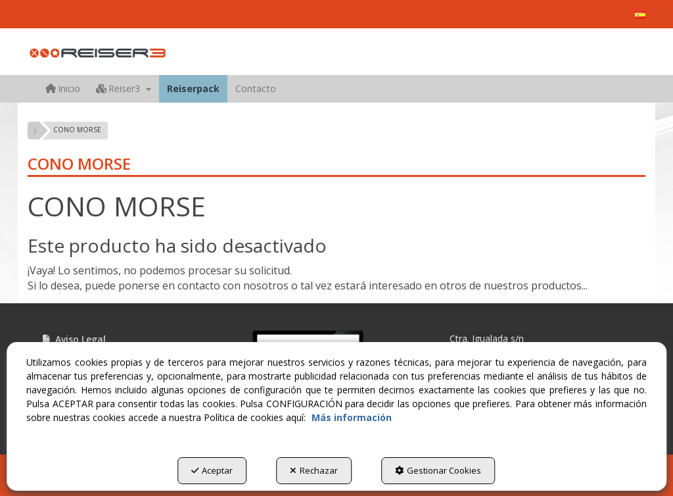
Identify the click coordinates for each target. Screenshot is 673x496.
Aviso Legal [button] (73, 339)
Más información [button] (352, 417)
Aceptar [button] (212, 470)
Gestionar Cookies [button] (438, 470)
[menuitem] (640, 14)
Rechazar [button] (314, 470)
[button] (640, 14)
